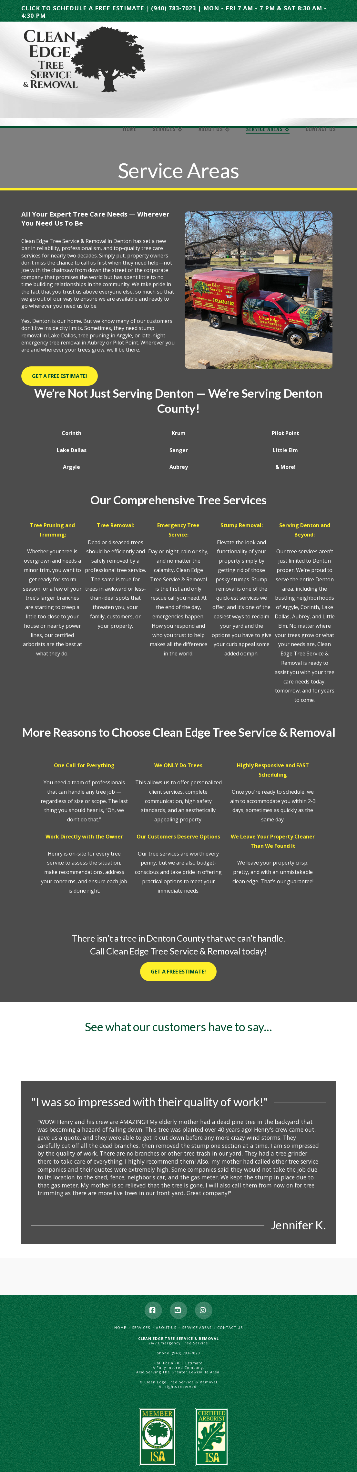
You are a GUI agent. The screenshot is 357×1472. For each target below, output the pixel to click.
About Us (166, 1327)
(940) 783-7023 (173, 8)
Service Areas (196, 1327)
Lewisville (199, 1372)
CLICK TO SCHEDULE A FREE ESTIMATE (82, 8)
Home (120, 1327)
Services (141, 1327)
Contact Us (230, 1327)
